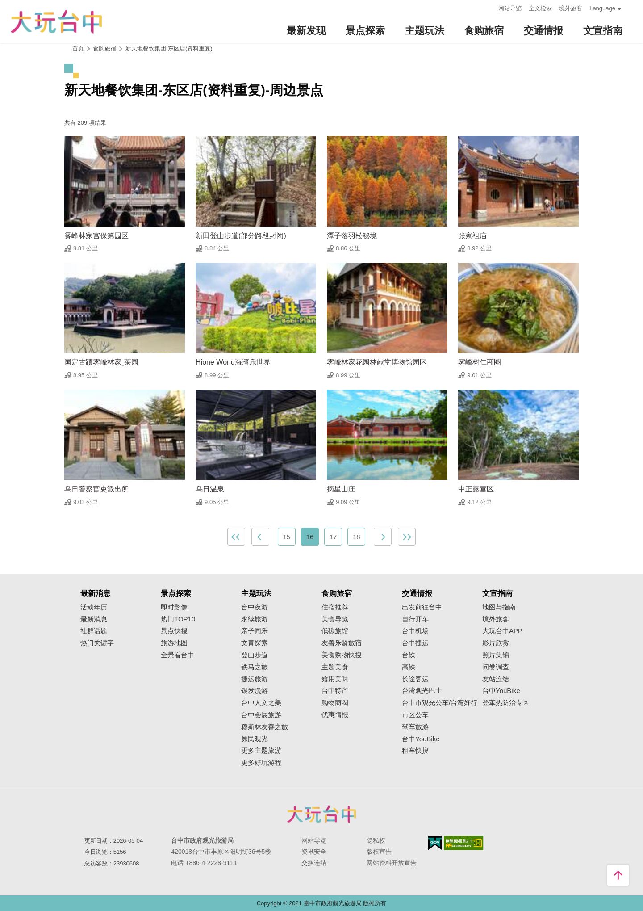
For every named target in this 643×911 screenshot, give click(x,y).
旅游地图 (174, 643)
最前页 (236, 537)
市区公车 (415, 714)
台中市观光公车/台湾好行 (439, 702)
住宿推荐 (335, 607)
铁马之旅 (254, 667)
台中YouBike (421, 739)
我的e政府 (435, 843)
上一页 (260, 537)
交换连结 (313, 862)
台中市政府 (321, 814)
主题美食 (335, 667)
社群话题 (93, 630)
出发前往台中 (422, 607)
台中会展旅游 (261, 714)
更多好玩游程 (261, 762)
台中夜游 (254, 607)
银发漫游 (254, 690)
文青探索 (254, 643)
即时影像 (174, 607)
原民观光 (254, 739)
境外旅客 (570, 8)
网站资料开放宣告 (392, 862)
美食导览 (335, 619)
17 (333, 537)
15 (286, 537)
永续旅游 (254, 619)
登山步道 (254, 655)
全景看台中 (177, 655)
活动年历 (93, 607)
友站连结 (495, 679)
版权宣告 (379, 851)
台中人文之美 (261, 702)
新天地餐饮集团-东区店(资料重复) (169, 48)
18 (356, 537)
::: (488, 7)
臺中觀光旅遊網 (56, 22)
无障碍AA (464, 843)
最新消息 (93, 619)
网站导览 (510, 8)
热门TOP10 (178, 619)
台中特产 (335, 690)
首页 (78, 48)
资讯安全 (313, 851)
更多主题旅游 (261, 750)
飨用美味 (335, 679)
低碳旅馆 (335, 630)
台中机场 (415, 630)
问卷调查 (495, 667)
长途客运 (415, 679)
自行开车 (415, 619)
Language (602, 8)
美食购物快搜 (342, 655)
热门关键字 (97, 643)
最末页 (407, 537)
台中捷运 (415, 643)
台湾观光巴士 (422, 690)
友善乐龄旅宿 (342, 643)
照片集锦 (495, 655)
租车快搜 (415, 750)
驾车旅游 (415, 726)
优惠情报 (335, 714)
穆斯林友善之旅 (264, 726)
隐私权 (376, 840)
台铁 (408, 655)
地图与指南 (499, 607)
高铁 (408, 667)
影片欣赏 (495, 643)
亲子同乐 (254, 630)
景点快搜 (174, 630)
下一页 (383, 537)
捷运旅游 (254, 679)
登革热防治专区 (505, 702)
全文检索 (540, 8)
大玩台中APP (502, 630)
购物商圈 (335, 702)
